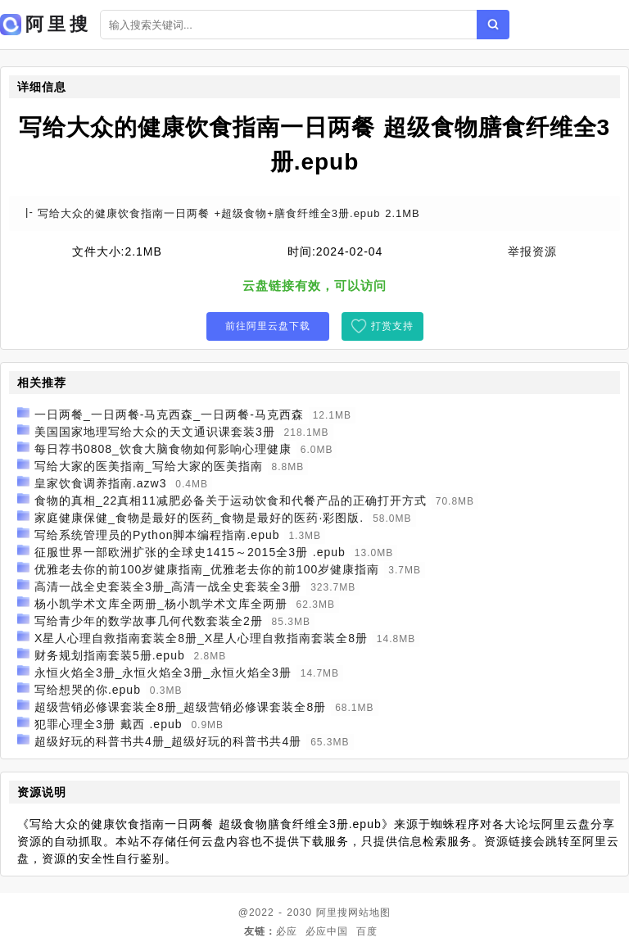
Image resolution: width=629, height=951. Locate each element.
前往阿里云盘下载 (267, 326)
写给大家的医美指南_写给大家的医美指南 (148, 466)
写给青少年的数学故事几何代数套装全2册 (148, 620)
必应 (286, 931)
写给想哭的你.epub (87, 689)
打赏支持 (392, 326)
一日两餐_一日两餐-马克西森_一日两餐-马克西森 (169, 414)
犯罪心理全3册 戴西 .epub (108, 724)
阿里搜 (332, 912)
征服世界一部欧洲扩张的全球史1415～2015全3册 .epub (190, 552)
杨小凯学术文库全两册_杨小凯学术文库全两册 (160, 603)
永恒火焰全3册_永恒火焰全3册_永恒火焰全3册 (163, 672)
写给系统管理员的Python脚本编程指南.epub (157, 534)
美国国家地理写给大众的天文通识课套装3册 (154, 431)
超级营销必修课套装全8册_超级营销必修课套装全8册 (180, 706)
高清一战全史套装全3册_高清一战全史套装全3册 (167, 586)
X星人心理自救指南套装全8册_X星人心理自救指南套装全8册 (201, 638)
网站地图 (369, 912)
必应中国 (326, 931)
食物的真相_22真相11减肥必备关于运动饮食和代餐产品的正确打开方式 (230, 500)
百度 (367, 931)
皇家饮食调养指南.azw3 (100, 483)
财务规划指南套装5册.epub (109, 655)
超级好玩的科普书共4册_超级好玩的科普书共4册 (167, 741)
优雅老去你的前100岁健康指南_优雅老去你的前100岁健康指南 (207, 569)
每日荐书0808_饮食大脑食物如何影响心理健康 (163, 448)
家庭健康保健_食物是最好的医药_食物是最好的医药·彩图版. (199, 517)
